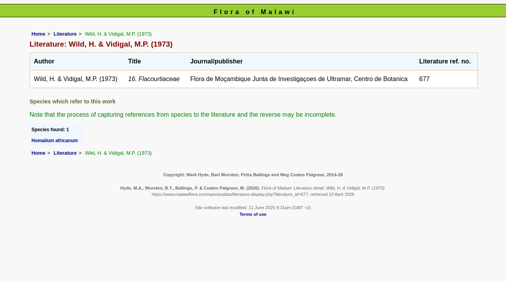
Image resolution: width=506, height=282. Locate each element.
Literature (65, 34)
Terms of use (253, 214)
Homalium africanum (55, 140)
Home (39, 34)
